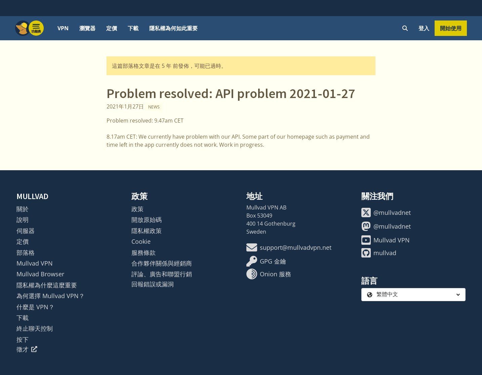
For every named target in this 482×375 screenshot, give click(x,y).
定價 (111, 28)
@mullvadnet (386, 212)
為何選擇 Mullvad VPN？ (50, 296)
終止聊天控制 (34, 328)
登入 (423, 28)
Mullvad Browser (40, 274)
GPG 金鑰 (266, 261)
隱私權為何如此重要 (173, 28)
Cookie (141, 241)
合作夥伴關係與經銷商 (161, 263)
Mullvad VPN (34, 263)
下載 (133, 28)
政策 (137, 209)
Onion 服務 (268, 274)
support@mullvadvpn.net (288, 247)
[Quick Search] (405, 28)
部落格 (25, 252)
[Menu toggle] (36, 28)
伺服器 (25, 231)
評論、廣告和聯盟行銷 (161, 274)
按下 (22, 339)
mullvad (378, 252)
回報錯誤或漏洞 (152, 284)
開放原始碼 (146, 220)
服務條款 (143, 252)
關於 (22, 209)
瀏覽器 (87, 28)
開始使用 (450, 28)
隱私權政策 (146, 231)
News (154, 107)
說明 (22, 220)
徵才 (26, 349)
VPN (63, 28)
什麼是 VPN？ (35, 307)
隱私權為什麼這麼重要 (46, 285)
